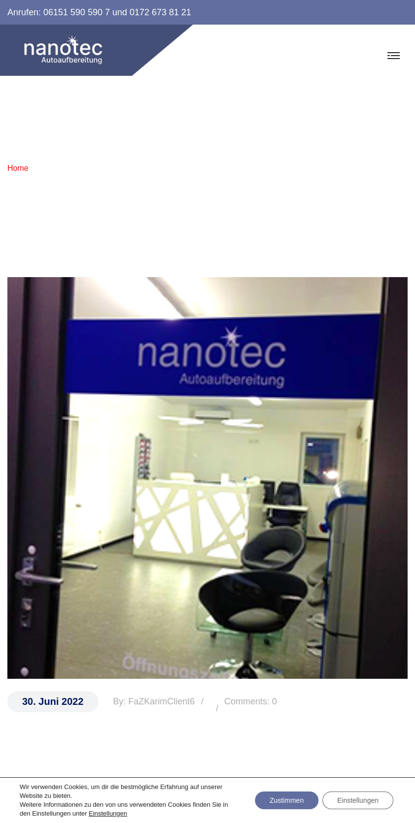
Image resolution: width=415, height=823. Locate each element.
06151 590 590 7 (76, 12)
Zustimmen (287, 800)
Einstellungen (108, 813)
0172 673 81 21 (160, 12)
